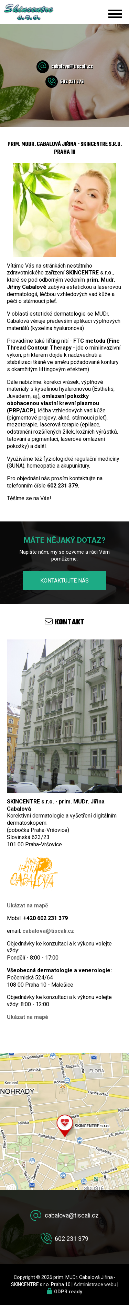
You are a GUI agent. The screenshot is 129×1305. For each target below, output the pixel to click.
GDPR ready (68, 1291)
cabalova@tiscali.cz (72, 66)
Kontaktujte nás (64, 580)
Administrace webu (95, 1284)
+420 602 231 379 (45, 918)
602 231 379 (72, 81)
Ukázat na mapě (27, 905)
